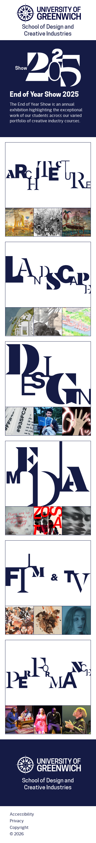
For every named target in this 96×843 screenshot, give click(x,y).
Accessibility (22, 814)
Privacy (17, 820)
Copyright (19, 827)
